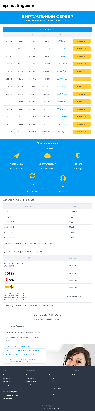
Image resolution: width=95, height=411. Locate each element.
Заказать (81, 41)
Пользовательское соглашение (55, 389)
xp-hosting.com (56, 408)
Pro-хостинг (7, 381)
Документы (53, 385)
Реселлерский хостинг (10, 385)
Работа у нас (30, 378)
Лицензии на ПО (8, 398)
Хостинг (5, 375)
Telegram (76, 375)
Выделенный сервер (10, 392)
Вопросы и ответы (32, 381)
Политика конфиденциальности (56, 395)
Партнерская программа (34, 375)
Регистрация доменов (10, 395)
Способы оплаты (31, 385)
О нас (51, 375)
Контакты (52, 381)
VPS (4, 388)
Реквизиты (52, 378)
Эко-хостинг (7, 378)
